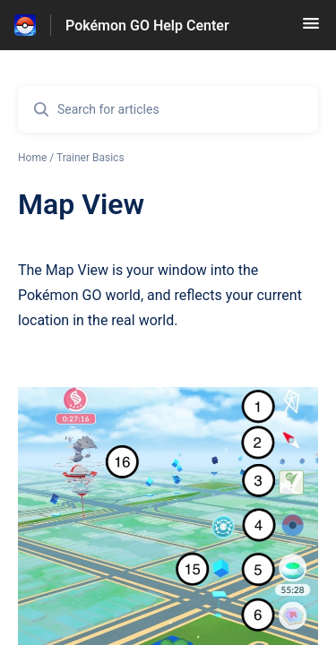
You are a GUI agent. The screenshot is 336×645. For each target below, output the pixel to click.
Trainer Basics (90, 157)
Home (32, 157)
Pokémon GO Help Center (147, 25)
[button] (311, 29)
